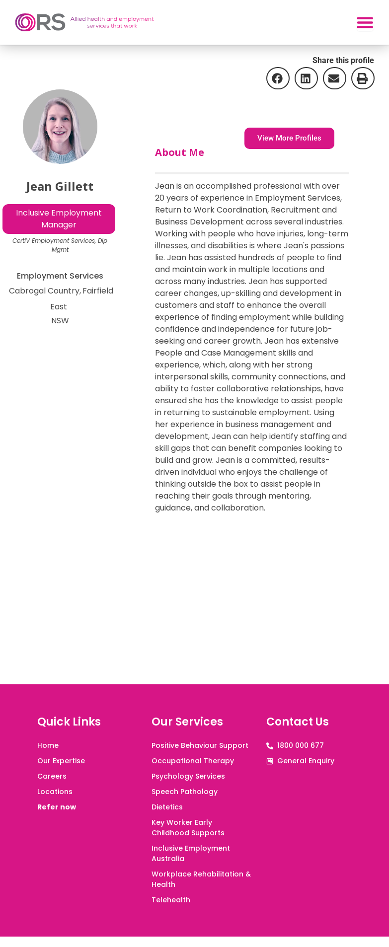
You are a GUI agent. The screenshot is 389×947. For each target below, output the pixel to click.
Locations (55, 792)
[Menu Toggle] (362, 22)
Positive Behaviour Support (200, 745)
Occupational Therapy (193, 761)
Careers (52, 776)
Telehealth (171, 900)
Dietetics (167, 807)
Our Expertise (61, 761)
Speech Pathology (185, 792)
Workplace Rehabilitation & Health (201, 879)
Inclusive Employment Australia (191, 853)
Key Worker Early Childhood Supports (188, 827)
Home (48, 745)
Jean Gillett (59, 186)
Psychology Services (188, 776)
